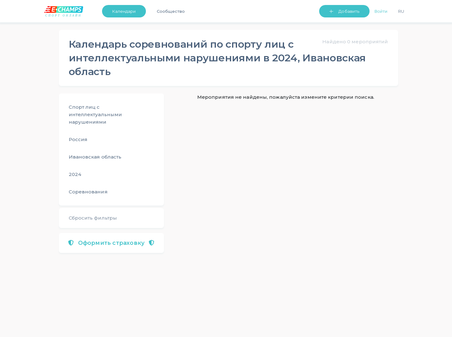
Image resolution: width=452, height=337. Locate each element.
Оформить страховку (111, 243)
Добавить (348, 11)
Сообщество (170, 11)
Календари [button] (124, 11)
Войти (381, 11)
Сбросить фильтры (93, 218)
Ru (401, 11)
